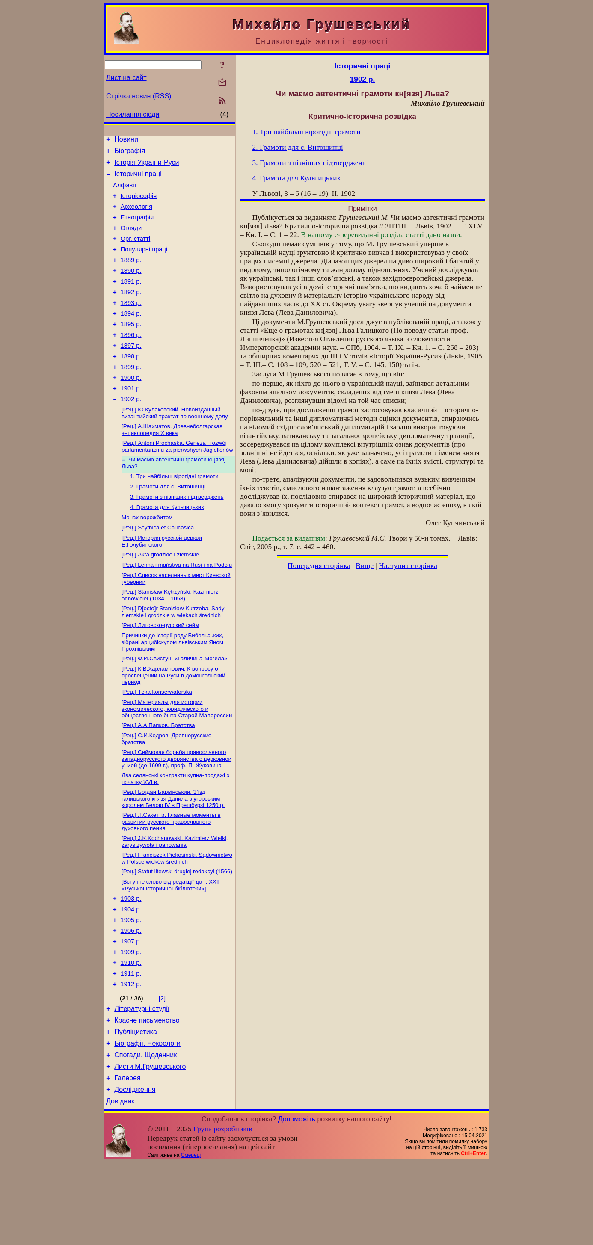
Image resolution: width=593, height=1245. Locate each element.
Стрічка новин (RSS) (138, 96)
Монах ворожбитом (147, 557)
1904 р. (131, 971)
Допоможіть (296, 1201)
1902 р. (131, 431)
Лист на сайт (126, 77)
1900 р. (131, 407)
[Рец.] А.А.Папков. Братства (158, 777)
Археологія (136, 215)
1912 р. (131, 1055)
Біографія (129, 153)
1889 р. (131, 275)
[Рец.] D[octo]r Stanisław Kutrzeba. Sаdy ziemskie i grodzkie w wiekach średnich (173, 657)
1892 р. (131, 311)
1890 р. (131, 287)
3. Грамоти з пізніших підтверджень (177, 535)
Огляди (131, 239)
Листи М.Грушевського (150, 1145)
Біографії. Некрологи (147, 1119)
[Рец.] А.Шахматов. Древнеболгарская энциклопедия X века (172, 463)
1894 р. (131, 335)
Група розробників (222, 1211)
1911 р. (131, 1043)
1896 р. (131, 359)
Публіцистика (135, 1106)
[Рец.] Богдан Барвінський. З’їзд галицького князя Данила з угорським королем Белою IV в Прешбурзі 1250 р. (173, 854)
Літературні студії (141, 1081)
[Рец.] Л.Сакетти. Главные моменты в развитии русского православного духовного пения (171, 877)
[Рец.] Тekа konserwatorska (157, 742)
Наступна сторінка (408, 566)
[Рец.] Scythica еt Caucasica (158, 568)
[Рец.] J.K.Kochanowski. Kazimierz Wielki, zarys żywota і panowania (175, 898)
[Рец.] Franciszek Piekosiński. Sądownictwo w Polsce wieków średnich (177, 916)
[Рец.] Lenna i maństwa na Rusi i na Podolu (177, 608)
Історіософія (139, 203)
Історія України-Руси (146, 166)
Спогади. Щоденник (145, 1132)
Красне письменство (147, 1093)
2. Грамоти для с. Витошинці (167, 523)
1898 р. (131, 383)
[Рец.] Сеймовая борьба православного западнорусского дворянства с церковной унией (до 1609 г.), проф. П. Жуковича (176, 812)
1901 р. (131, 419)
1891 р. (131, 299)
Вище (365, 566)
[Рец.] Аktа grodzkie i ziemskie (160, 597)
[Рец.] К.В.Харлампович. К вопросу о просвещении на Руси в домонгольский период (173, 724)
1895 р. (131, 347)
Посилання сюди (132, 114)
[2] (162, 1069)
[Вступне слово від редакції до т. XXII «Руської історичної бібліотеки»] (170, 944)
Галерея (127, 1158)
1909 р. (131, 1019)
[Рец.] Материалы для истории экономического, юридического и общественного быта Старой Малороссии (177, 759)
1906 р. (131, 995)
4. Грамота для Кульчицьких (167, 546)
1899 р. (131, 395)
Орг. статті (136, 251)
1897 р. (131, 371)
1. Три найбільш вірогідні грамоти (174, 512)
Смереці (191, 1238)
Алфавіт (125, 191)
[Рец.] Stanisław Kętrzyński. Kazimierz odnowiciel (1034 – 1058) (170, 640)
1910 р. (131, 1031)
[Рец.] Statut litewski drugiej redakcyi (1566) (177, 930)
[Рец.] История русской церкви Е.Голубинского (162, 582)
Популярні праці (144, 263)
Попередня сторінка (319, 566)
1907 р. (131, 1007)
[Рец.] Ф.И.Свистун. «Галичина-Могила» (174, 707)
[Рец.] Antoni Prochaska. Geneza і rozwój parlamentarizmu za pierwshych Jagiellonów (177, 481)
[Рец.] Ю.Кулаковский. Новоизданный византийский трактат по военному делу (175, 445)
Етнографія (137, 227)
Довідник (120, 1183)
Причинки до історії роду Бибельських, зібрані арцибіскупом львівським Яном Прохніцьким (172, 689)
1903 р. (131, 959)
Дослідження (134, 1170)
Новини (126, 140)
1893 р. (131, 323)
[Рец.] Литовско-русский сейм (160, 671)
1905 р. (131, 983)
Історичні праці (138, 179)
